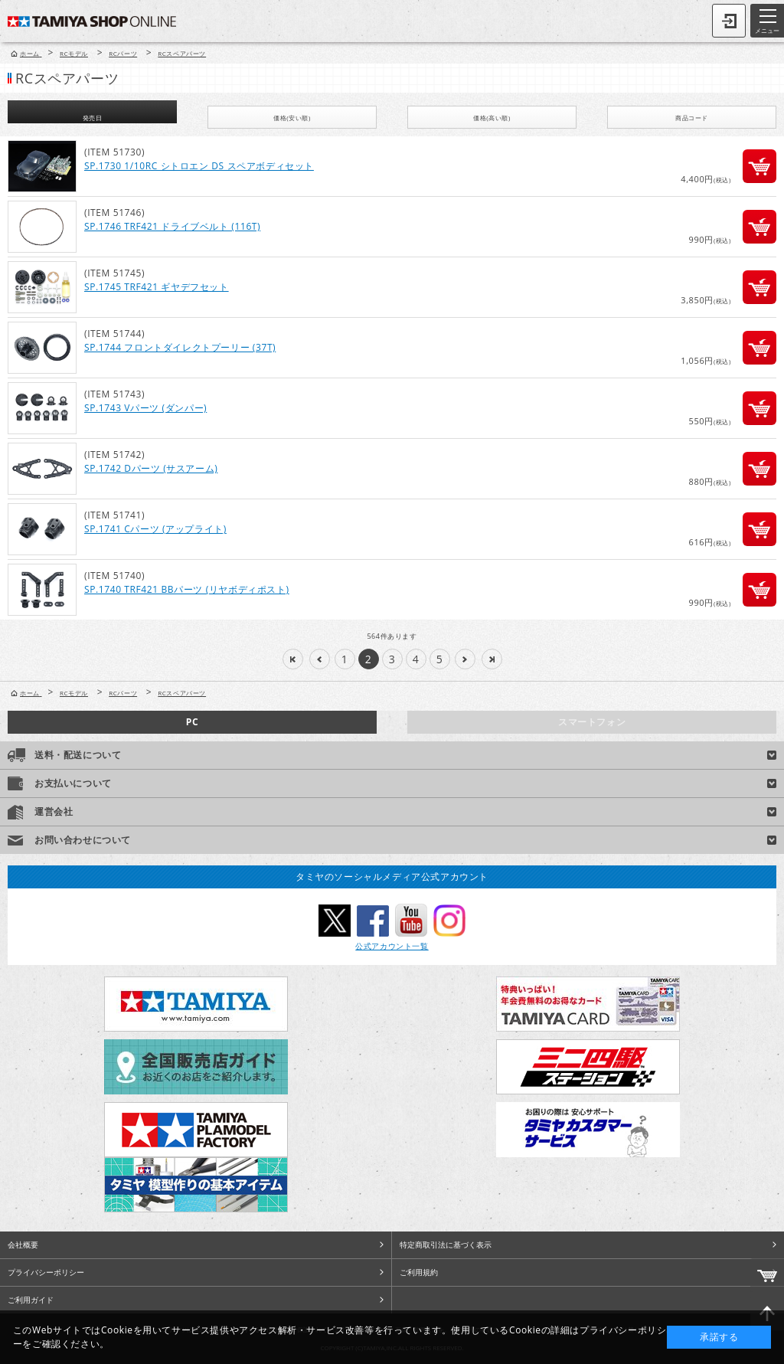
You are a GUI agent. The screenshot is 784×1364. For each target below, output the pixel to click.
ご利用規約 (419, 1272)
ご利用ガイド (31, 1299)
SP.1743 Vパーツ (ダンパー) (145, 407)
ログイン (729, 21)
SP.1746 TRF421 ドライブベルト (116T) (172, 226)
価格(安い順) (292, 117)
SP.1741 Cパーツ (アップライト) (155, 528)
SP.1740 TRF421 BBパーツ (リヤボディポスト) (186, 589)
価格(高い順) (492, 117)
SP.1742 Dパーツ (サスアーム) (150, 468)
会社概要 (23, 1244)
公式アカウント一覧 (391, 945)
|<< (293, 659)
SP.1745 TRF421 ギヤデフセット (156, 286)
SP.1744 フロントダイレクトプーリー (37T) (180, 347)
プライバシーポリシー (46, 1272)
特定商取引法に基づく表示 (446, 1244)
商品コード (691, 117)
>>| (492, 659)
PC (192, 721)
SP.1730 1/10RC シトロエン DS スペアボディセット (199, 165)
